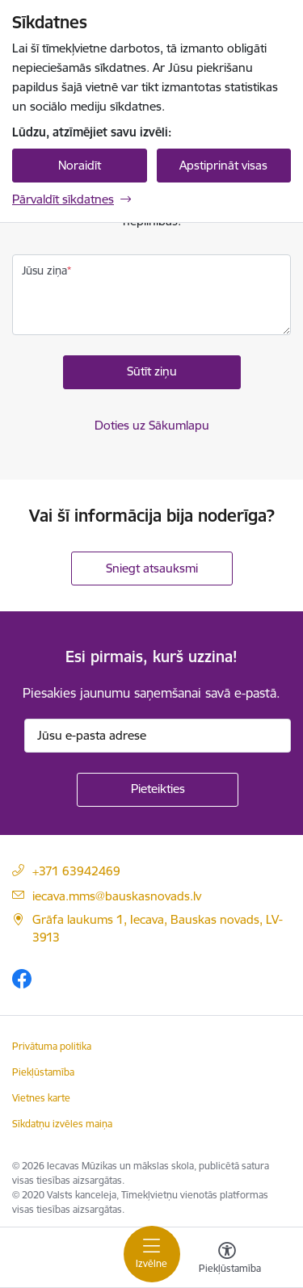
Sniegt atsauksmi (152, 568)
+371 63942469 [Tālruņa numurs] (76, 871)
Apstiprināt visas (223, 165)
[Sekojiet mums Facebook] (22, 978)
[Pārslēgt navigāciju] (152, 1254)
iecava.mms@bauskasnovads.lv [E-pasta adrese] (116, 896)
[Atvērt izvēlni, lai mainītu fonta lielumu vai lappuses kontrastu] (227, 1259)
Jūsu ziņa (44, 270)
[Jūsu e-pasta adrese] (157, 736)
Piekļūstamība (43, 1072)
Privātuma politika (51, 1046)
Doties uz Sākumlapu (152, 425)
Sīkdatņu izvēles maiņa (62, 1124)
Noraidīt (79, 165)
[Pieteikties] (157, 790)
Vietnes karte (41, 1098)
